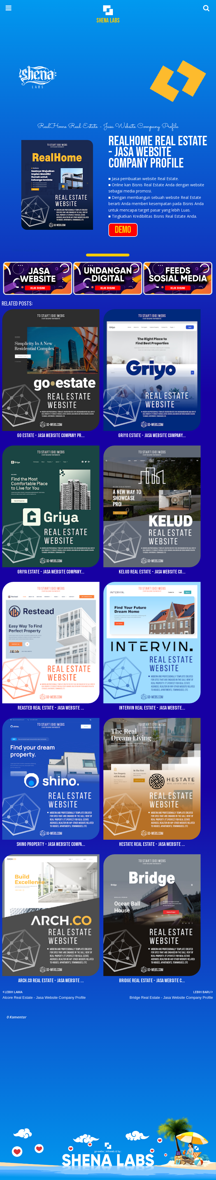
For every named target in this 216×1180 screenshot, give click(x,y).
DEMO (123, 230)
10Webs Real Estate (25, 250)
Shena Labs (108, 20)
